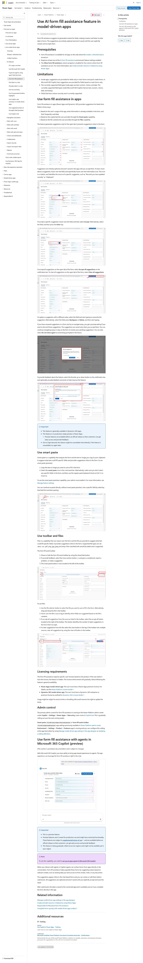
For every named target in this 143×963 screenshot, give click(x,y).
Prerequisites (123, 18)
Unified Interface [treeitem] (12, 58)
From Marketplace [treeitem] (11, 40)
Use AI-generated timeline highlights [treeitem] (17, 94)
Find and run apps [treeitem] (11, 33)
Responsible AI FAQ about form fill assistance (52, 906)
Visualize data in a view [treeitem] (16, 86)
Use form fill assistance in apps (128, 24)
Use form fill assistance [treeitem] (16, 79)
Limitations (122, 21)
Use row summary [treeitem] (14, 89)
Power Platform (49, 15)
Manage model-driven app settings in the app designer (77, 731)
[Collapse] (24, 13)
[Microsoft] (3, 2)
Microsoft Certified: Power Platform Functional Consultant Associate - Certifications (63, 935)
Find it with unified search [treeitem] (13, 157)
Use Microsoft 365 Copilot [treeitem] (17, 69)
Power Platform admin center (91, 725)
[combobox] (13, 17)
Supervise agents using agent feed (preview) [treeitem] (16, 74)
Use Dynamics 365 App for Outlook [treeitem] (14, 162)
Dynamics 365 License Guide (73, 695)
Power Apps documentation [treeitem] (12, 22)
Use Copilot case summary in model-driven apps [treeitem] (16, 101)
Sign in (138, 2)
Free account (121, 8)
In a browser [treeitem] (9, 36)
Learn (39, 15)
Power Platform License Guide (62, 689)
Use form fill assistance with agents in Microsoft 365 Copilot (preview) (128, 28)
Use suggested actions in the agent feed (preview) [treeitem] (16, 109)
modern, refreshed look (94, 55)
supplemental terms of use (72, 840)
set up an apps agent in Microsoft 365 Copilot (79, 861)
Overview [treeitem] (10, 51)
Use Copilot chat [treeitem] (14, 114)
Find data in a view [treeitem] (14, 82)
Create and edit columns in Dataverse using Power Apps (56, 903)
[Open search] (134, 2)
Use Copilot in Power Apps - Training (48, 927)
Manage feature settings (45, 483)
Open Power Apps (134, 8)
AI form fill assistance (67, 60)
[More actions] (104, 15)
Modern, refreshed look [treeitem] (14, 54)
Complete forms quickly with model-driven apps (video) (56, 908)
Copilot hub (90, 715)
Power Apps (60, 15)
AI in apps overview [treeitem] (15, 65)
